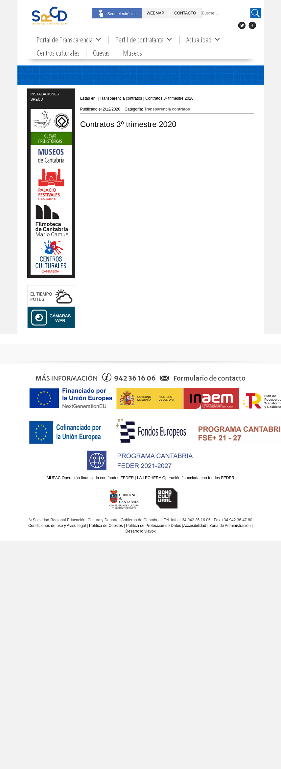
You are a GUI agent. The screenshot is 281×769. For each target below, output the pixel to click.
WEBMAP (155, 13)
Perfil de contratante (144, 40)
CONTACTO (185, 13)
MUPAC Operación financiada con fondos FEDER (90, 478)
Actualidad (203, 40)
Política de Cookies (106, 525)
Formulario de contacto (210, 378)
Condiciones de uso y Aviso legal (57, 525)
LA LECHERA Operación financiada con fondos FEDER (185, 478)
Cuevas (101, 53)
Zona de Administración (229, 525)
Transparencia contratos (167, 109)
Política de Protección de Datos (153, 525)
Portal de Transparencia (69, 40)
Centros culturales (58, 53)
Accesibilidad (194, 525)
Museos (132, 53)
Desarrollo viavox (140, 531)
